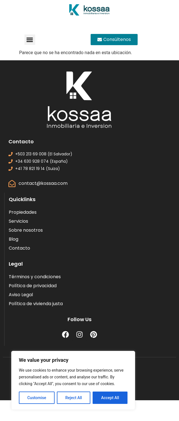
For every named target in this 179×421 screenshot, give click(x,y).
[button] (29, 39)
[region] (73, 380)
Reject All (73, 397)
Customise (36, 397)
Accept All (110, 397)
